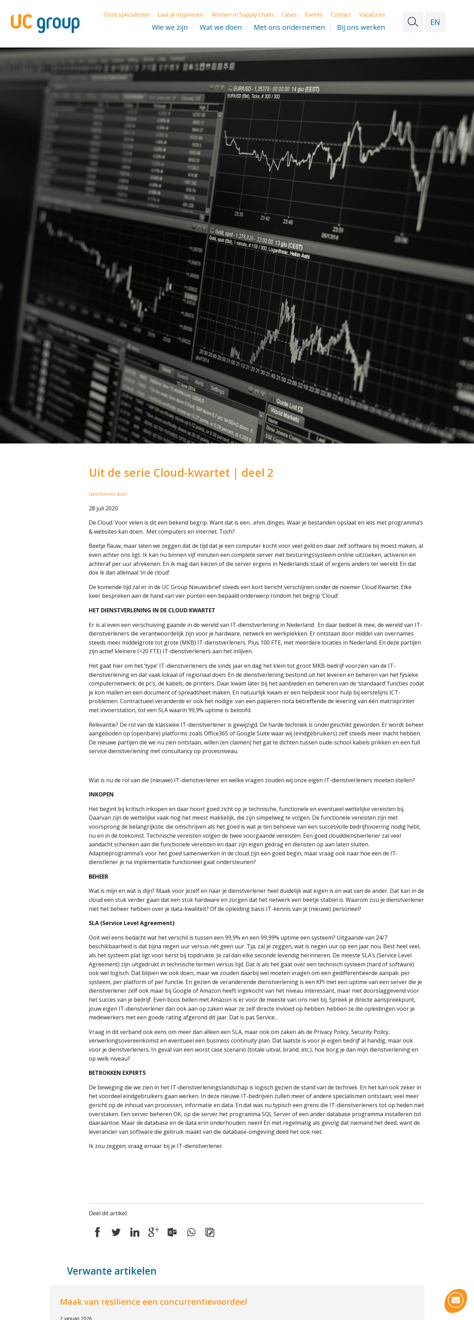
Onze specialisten (126, 14)
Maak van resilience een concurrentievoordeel (153, 1301)
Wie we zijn (170, 27)
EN (435, 22)
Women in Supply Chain (242, 14)
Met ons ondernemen (289, 27)
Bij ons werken (361, 27)
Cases (289, 14)
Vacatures (372, 14)
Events (313, 14)
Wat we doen (221, 27)
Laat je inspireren (180, 14)
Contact (341, 14)
